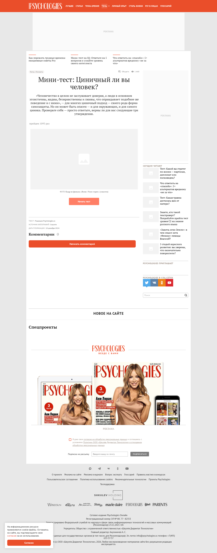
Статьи (79, 6)
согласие (11, 535)
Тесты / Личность (36, 72)
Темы (104, 6)
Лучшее (69, 6)
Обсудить (123, 72)
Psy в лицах (151, 6)
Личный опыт (119, 6)
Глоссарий (165, 6)
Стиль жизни (136, 6)
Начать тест (84, 201)
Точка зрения (92, 6)
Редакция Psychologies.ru (45, 221)
